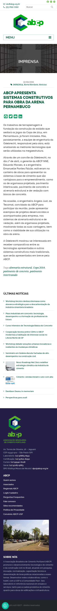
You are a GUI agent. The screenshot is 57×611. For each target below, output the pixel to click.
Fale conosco (9, 501)
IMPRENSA (18, 84)
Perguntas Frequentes (13, 497)
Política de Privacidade (13, 510)
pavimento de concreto (16, 271)
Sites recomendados (12, 506)
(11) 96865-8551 (22, 456)
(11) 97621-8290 (22, 459)
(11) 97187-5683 (16, 465)
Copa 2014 (39, 267)
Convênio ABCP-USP (13, 514)
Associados (8, 484)
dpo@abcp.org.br (40, 468)
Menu (10, 37)
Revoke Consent (5, 605)
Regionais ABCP (10, 488)
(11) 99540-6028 (18, 462)
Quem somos (9, 480)
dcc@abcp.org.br (13, 4)
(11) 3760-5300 (12, 7)
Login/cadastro (10, 493)
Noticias (43, 84)
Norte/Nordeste (31, 84)
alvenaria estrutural (20, 267)
